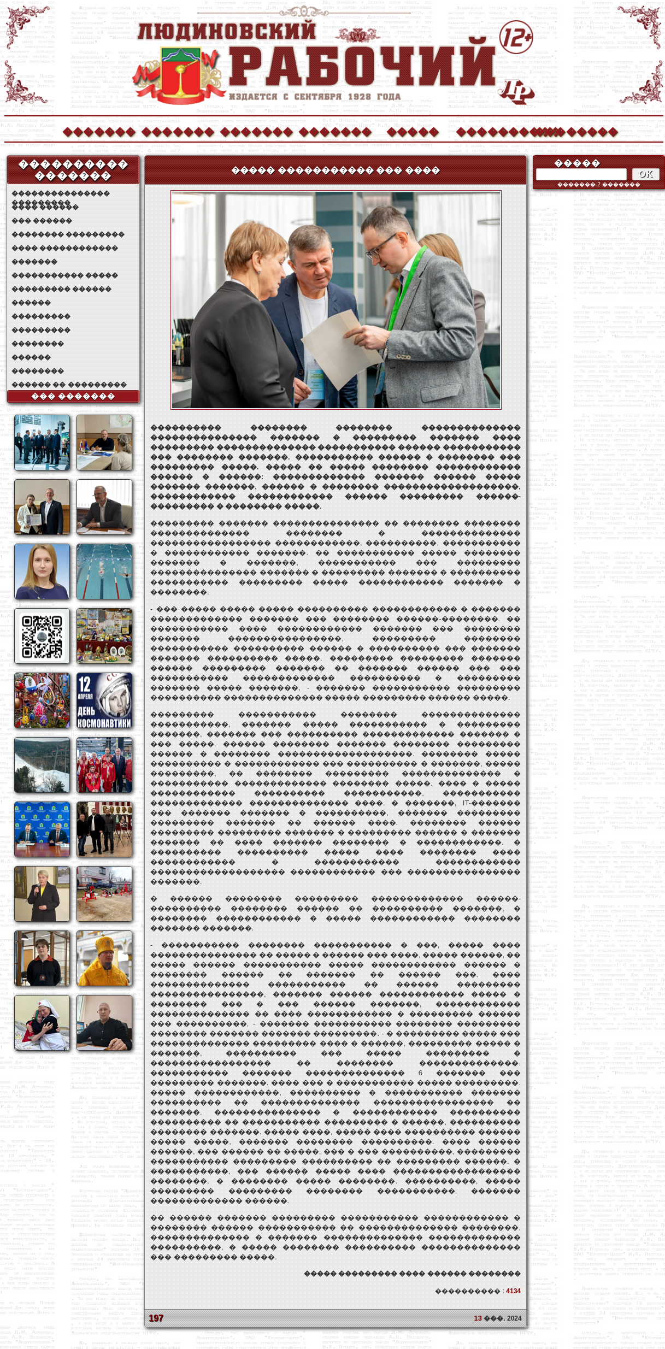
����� (412, 130)
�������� (570, 130)
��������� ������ (61, 289)
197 (156, 1318)
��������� (40, 316)
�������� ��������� (68, 234)
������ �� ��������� (69, 384)
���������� (492, 130)
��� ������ (41, 221)
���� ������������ (64, 248)
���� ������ (45, 207)
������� (98, 130)
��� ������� (73, 396)
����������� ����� (64, 275)
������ (31, 303)
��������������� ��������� (60, 194)
